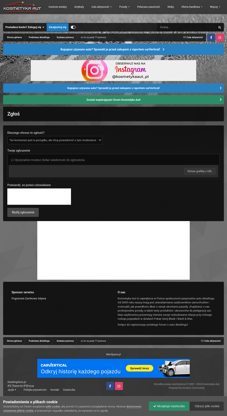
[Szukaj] (177, 27)
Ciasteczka (69, 389)
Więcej (214, 10)
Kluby (199, 10)
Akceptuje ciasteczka (168, 406)
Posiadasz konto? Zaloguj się (24, 27)
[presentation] (39, 196)
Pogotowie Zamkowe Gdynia (29, 298)
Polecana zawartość (177, 10)
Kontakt (54, 389)
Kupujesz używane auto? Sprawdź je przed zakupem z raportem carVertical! (110, 49)
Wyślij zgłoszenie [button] (23, 212)
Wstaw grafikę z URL (199, 171)
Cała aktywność (129, 10)
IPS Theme (14, 385)
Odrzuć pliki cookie (206, 406)
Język (12, 389)
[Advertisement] (113, 250)
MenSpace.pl (113, 354)
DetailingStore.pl (17, 382)
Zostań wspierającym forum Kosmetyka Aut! (113, 99)
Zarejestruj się (57, 27)
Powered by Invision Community (187, 387)
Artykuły (108, 10)
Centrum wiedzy (86, 10)
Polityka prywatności (35, 389)
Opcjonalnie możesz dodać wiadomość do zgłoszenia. (48, 160)
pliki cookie (53, 406)
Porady (152, 10)
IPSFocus (28, 385)
